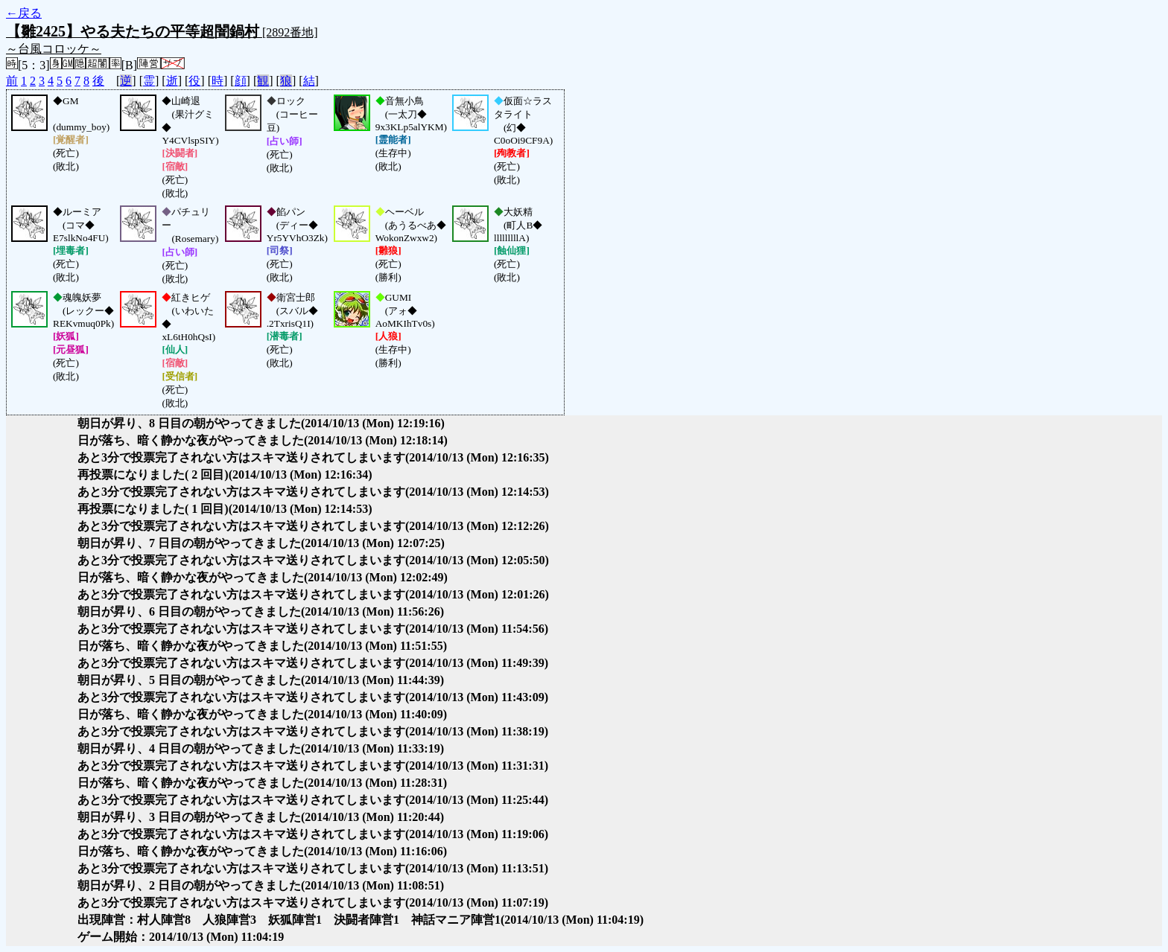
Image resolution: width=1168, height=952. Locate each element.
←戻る (24, 13)
